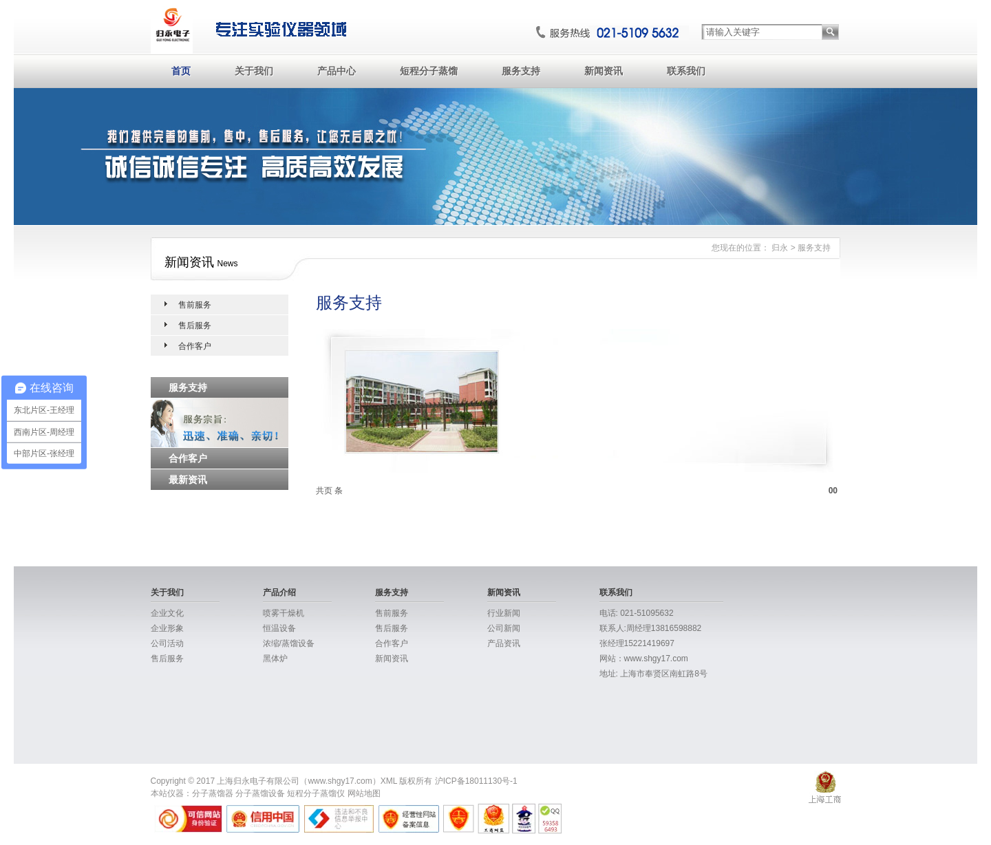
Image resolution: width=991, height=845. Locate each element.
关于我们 (254, 70)
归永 (779, 248)
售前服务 (194, 305)
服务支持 (521, 70)
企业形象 (167, 628)
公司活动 (167, 643)
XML (389, 781)
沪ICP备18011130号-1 (476, 781)
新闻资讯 (603, 70)
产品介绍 (279, 592)
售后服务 (194, 325)
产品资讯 (503, 643)
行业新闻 (503, 613)
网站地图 (364, 793)
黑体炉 (275, 658)
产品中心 (336, 70)
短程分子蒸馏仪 (316, 793)
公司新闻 (503, 628)
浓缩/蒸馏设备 (289, 643)
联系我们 (686, 70)
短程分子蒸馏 (429, 70)
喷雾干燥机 (283, 613)
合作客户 (194, 346)
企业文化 (167, 613)
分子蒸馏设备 (260, 793)
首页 (181, 70)
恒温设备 (279, 628)
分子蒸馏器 (212, 793)
